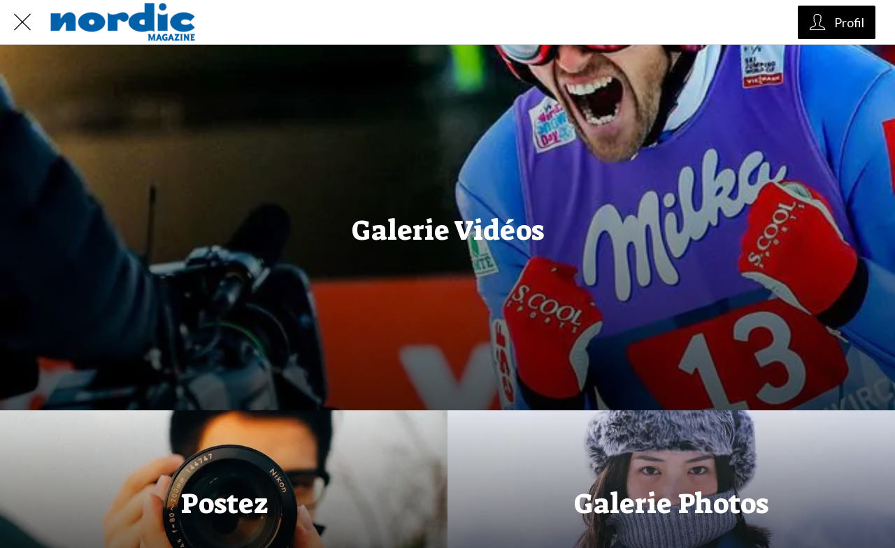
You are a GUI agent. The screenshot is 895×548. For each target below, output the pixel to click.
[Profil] (836, 22)
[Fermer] (22, 22)
